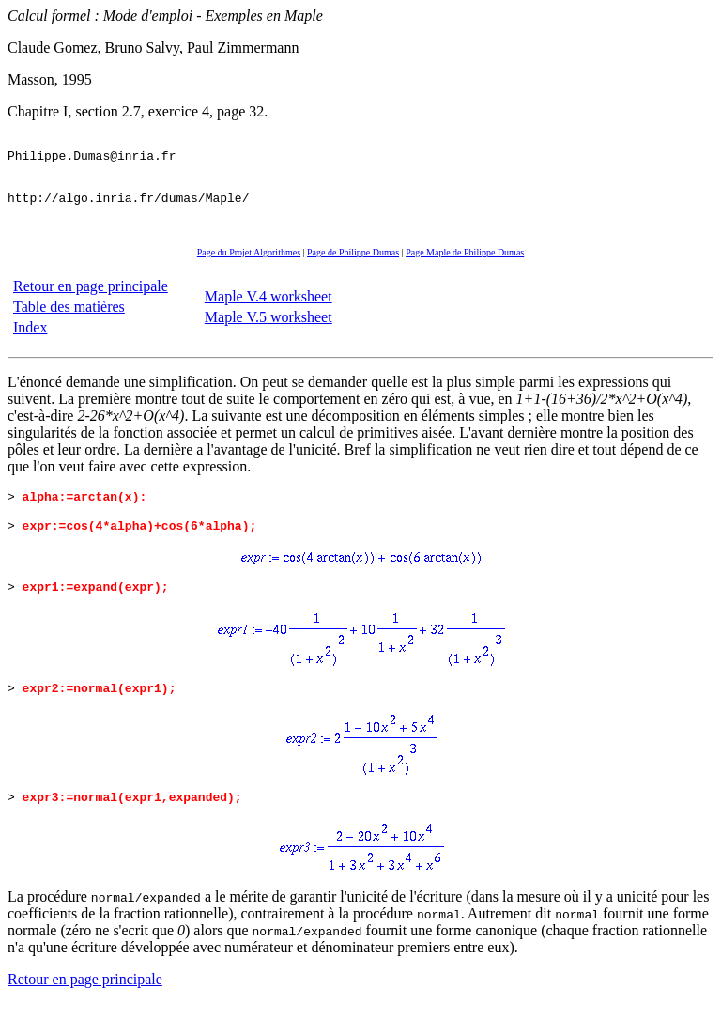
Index (30, 344)
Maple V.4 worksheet (268, 313)
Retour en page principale (90, 303)
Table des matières (69, 324)
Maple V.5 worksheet (268, 334)
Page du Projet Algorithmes (248, 269)
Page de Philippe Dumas (353, 269)
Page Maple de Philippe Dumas (465, 269)
